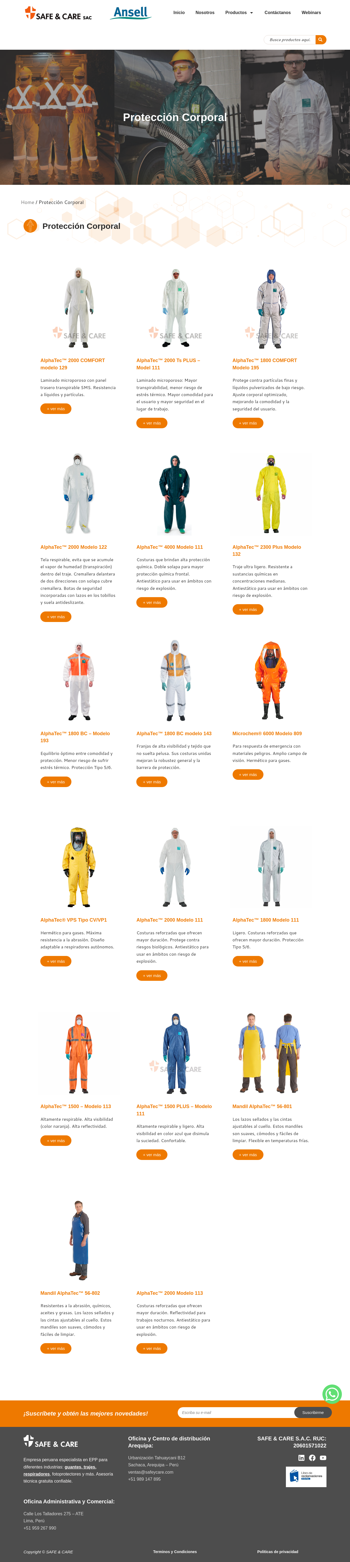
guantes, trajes (80, 1467)
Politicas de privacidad (277, 1552)
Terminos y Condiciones (175, 1552)
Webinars (311, 12)
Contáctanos (278, 12)
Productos (239, 13)
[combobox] (290, 39)
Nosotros (205, 12)
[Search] (321, 39)
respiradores (37, 1474)
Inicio (179, 12)
